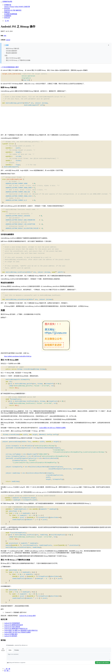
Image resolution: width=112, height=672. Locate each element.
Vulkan (16, 6)
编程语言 (18, 10)
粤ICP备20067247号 (32, 663)
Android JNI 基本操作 (10, 636)
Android (8, 39)
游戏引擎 (27, 6)
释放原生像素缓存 (11, 53)
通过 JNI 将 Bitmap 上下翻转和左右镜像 (18, 60)
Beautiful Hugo (33, 669)
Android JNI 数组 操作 (11, 634)
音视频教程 (7, 16)
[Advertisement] (56, 120)
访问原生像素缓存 (11, 51)
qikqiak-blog (20, 669)
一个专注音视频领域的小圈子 (10, 67)
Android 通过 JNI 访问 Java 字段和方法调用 (52, 427)
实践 (6, 55)
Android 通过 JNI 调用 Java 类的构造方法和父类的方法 (21, 630)
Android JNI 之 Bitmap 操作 (27, 615)
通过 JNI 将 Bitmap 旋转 (13, 58)
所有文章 (7, 17)
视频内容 (7, 12)
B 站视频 (7, 14)
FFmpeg (11, 6)
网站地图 (21, 663)
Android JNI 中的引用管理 (12, 626)
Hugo (4, 669)
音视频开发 (7, 5)
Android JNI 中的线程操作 (12, 623)
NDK (5, 35)
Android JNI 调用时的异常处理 (13, 625)
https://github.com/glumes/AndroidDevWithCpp (17, 356)
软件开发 (7, 8)
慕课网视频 (13, 14)
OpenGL (6, 6)
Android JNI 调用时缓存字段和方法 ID (15, 628)
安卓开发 (7, 10)
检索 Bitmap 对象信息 (12, 48)
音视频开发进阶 (7, 1)
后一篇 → (7, 647)
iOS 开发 (12, 10)
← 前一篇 (7, 645)
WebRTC (21, 6)
